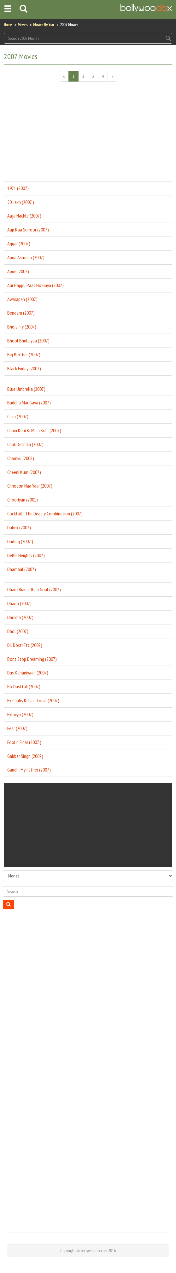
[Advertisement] (87, 133)
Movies (22, 25)
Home (8, 25)
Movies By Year (43, 25)
